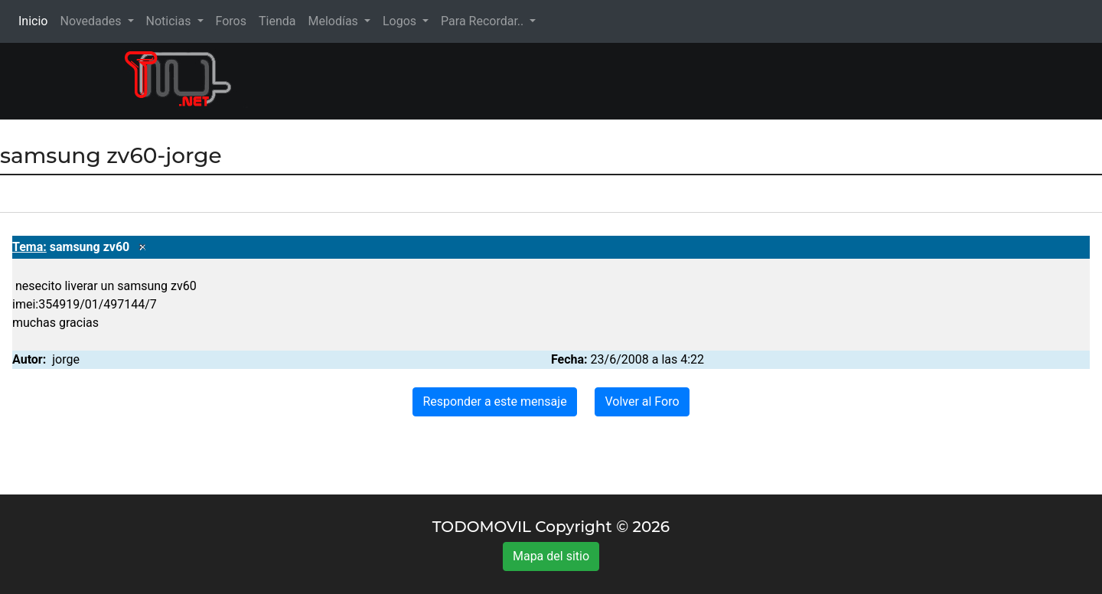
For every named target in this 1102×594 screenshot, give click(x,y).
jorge (66, 359)
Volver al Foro (642, 401)
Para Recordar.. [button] (484, 21)
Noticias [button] (170, 21)
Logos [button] (401, 21)
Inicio (36, 20)
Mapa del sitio (551, 556)
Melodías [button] (334, 21)
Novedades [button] (92, 21)
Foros (231, 21)
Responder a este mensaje (494, 401)
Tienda (277, 21)
